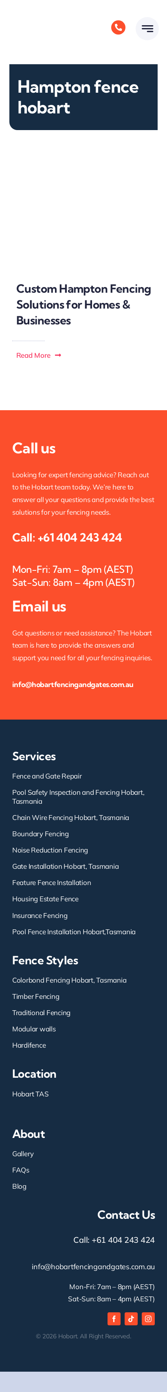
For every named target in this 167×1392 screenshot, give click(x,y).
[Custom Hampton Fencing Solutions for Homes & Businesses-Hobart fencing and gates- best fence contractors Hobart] (83, 154)
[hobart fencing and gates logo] (44, 7)
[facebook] (114, 1318)
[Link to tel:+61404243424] (118, 27)
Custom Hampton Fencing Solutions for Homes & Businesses (83, 304)
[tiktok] (131, 1318)
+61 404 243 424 (79, 537)
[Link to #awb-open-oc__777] (147, 28)
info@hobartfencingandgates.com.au (73, 684)
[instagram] (148, 1318)
